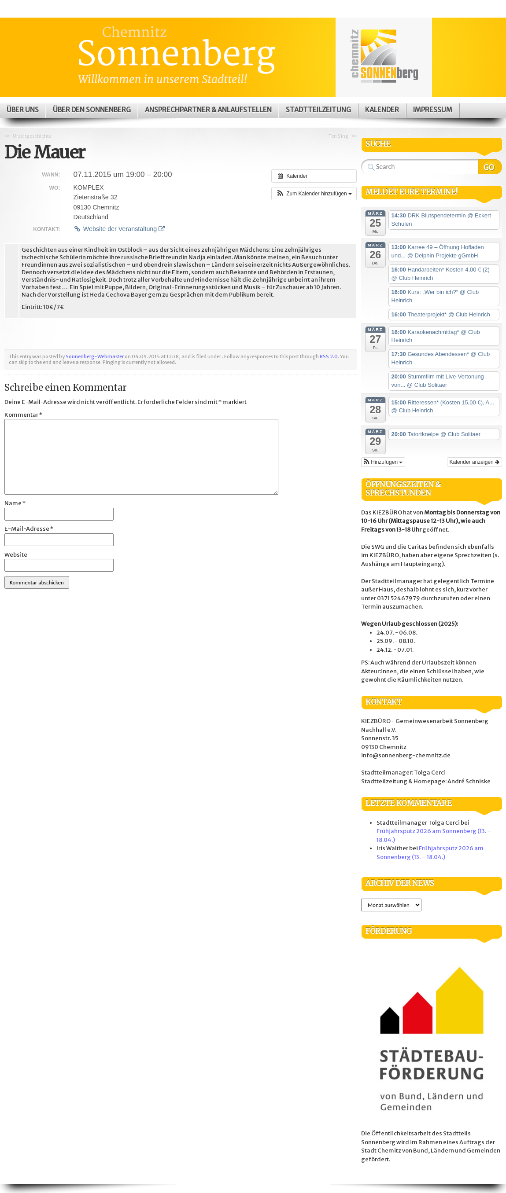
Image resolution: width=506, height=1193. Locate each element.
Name (15, 503)
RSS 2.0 (329, 356)
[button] (314, 193)
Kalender (382, 110)
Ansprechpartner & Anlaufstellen (208, 110)
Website (15, 554)
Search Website (490, 166)
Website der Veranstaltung (119, 228)
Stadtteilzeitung (318, 110)
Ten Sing (338, 136)
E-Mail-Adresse (28, 528)
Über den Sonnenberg (92, 110)
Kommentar (23, 414)
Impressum (432, 110)
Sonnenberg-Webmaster (95, 356)
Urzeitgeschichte (32, 136)
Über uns (23, 110)
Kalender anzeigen (474, 462)
